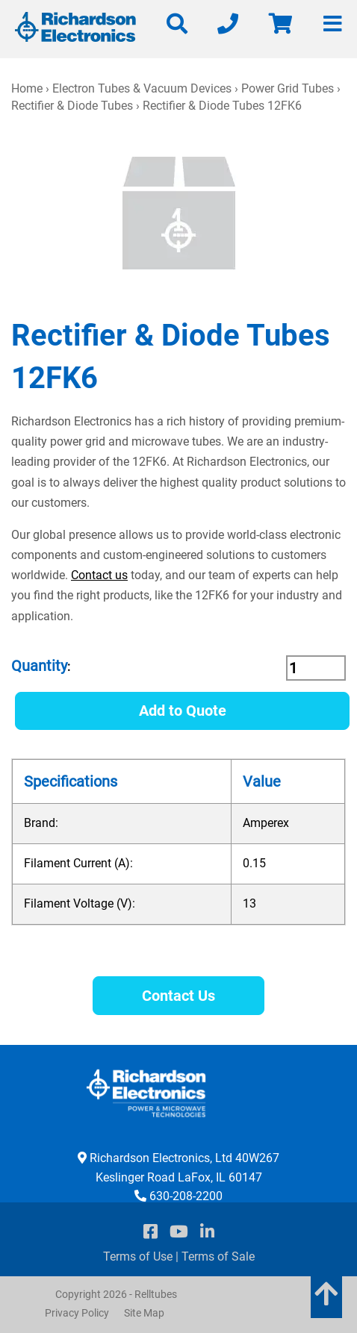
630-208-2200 (186, 1196)
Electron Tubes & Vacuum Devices (142, 88)
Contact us (99, 575)
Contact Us (178, 996)
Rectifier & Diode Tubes (72, 106)
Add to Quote (182, 710)
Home (27, 88)
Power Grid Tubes (287, 88)
